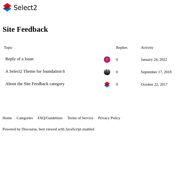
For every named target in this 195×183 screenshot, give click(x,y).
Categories (25, 118)
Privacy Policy (109, 118)
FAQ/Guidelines (50, 118)
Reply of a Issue (19, 58)
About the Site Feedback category (34, 83)
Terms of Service (80, 118)
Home (7, 118)
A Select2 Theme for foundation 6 (35, 71)
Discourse (29, 129)
